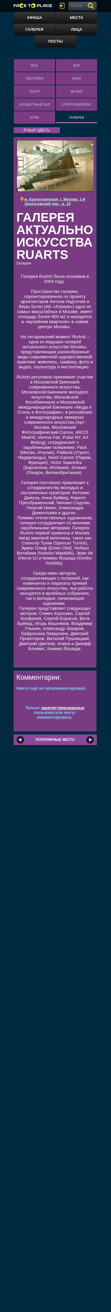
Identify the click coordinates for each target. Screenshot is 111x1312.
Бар (76, 65)
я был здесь (37, 130)
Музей (76, 91)
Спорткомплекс (76, 104)
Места (76, 17)
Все (34, 65)
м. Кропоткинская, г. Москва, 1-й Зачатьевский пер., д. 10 (55, 201)
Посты (55, 41)
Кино (76, 78)
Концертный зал (34, 104)
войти (63, 6)
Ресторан (35, 78)
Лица (76, 29)
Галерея (34, 29)
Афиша (34, 17)
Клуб (34, 117)
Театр (34, 91)
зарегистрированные (62, 707)
